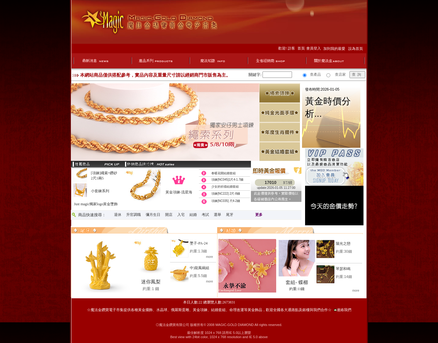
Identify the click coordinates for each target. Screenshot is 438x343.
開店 (168, 215)
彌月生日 (153, 215)
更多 (258, 215)
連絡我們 (344, 310)
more (209, 256)
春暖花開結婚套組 (223, 173)
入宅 (181, 215)
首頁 (301, 48)
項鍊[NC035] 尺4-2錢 (225, 201)
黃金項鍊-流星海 (178, 192)
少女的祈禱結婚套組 (225, 186)
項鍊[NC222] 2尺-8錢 (225, 193)
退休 (117, 215)
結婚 (193, 215)
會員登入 (314, 48)
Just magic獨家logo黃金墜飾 (96, 204)
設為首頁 (355, 49)
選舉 (217, 215)
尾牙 (229, 215)
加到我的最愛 (335, 49)
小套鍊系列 (100, 191)
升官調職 (133, 215)
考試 (205, 215)
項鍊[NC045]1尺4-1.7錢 (227, 179)
